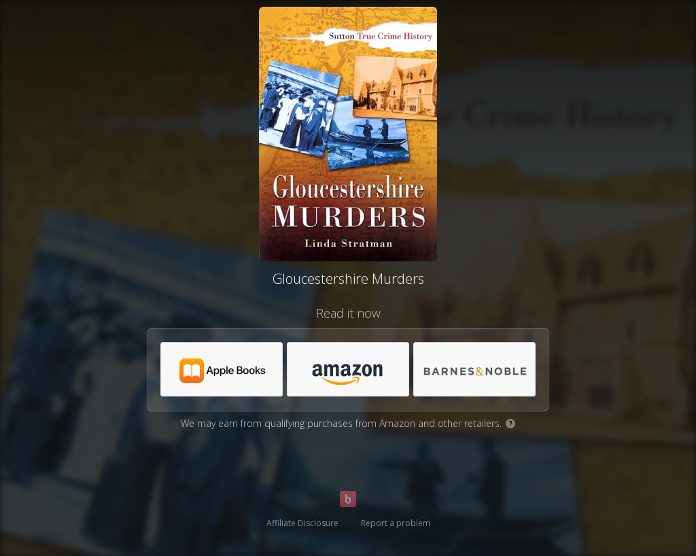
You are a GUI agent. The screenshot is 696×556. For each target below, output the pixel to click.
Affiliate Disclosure (302, 523)
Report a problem (395, 523)
